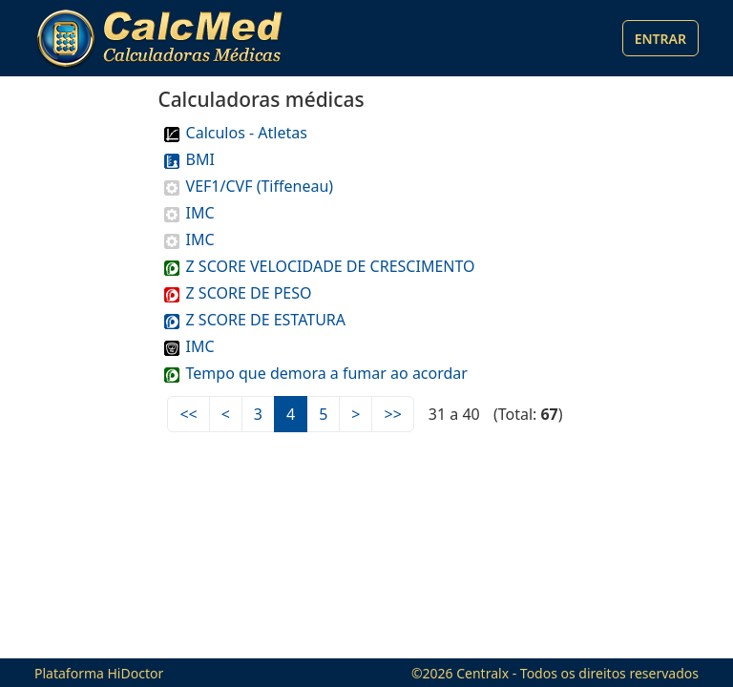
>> (392, 414)
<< (188, 414)
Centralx (482, 673)
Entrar (660, 39)
